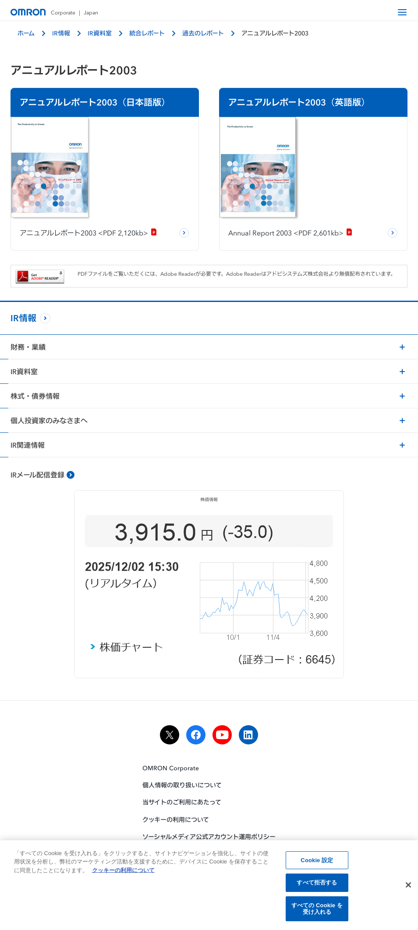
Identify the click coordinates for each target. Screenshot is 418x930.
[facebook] (195, 734)
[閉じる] (408, 887)
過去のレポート (203, 33)
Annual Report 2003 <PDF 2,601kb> (290, 232)
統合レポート (147, 33)
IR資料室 (100, 33)
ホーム (26, 33)
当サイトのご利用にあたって (181, 802)
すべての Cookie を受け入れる (317, 910)
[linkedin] (248, 734)
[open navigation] (402, 12)
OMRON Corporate (170, 768)
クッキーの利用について (175, 819)
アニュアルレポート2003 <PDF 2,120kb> (88, 232)
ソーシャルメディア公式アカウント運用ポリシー (209, 836)
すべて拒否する (317, 884)
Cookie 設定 (317, 862)
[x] (169, 734)
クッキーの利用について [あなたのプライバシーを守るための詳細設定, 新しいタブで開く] (123, 872)
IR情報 (61, 33)
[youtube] (222, 734)
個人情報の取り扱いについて (182, 785)
